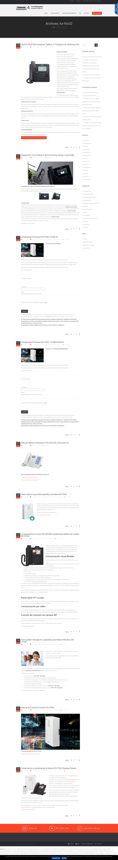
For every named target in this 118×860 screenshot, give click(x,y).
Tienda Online (86, 224)
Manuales (34, 445)
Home (54, 27)
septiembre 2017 (87, 155)
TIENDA (46, 13)
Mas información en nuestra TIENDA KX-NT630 (33, 137)
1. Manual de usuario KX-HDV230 (29, 477)
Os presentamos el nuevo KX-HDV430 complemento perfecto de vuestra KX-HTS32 (50, 535)
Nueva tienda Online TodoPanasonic (92, 75)
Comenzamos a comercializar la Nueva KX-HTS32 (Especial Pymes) (48, 768)
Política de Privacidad (87, 844)
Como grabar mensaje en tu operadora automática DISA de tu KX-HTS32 (47, 641)
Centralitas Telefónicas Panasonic (54, 239)
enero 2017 (86, 164)
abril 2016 (85, 173)
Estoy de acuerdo (56, 858)
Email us (33, 828)
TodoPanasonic (26, 47)
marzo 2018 (86, 149)
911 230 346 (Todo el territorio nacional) (92, 1)
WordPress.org (87, 248)
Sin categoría (51, 644)
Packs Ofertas (55, 13)
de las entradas (88, 242)
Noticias (86, 13)
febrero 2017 (86, 161)
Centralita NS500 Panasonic (90, 197)
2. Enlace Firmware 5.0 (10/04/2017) (29, 480)
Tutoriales (56, 644)
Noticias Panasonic (36, 47)
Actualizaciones (35, 239)
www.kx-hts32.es (58, 623)
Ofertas (85, 212)
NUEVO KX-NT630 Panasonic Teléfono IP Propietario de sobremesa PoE (50, 45)
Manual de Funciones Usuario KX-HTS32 (37, 708)
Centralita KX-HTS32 (43, 239)
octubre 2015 (86, 179)
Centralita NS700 (87, 200)
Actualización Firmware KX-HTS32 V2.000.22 (39, 237)
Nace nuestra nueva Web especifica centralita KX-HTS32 (44, 494)
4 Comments (64, 644)
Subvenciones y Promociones (90, 218)
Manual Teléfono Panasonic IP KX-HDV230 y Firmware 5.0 (45, 443)
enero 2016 (86, 176)
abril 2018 (85, 146)
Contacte (71, 1)
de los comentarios (89, 245)
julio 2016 (85, 170)
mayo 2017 (86, 158)
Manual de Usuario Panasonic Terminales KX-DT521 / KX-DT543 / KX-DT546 (92, 125)
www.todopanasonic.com (27, 807)
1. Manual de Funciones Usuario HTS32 (30, 754)
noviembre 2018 (87, 143)
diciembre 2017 (87, 152)
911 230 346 (98, 844)
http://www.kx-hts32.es (51, 512)
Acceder (85, 239)
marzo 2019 (86, 140)
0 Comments (50, 47)
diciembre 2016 (87, 167)
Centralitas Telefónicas (69, 13)
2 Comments (64, 710)
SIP (80, 13)
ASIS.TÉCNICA (97, 13)
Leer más (64, 858)
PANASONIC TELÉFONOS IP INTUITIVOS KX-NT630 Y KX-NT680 (47, 155)
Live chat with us (92, 828)
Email (79, 1)
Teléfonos (42, 47)
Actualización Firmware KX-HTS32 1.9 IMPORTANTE (42, 342)
